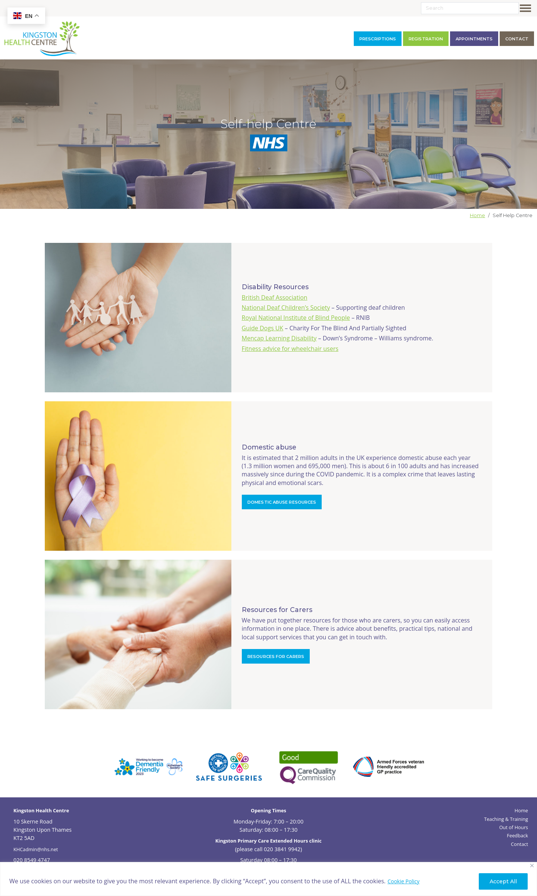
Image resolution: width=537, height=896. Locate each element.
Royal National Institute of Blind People (296, 317)
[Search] (470, 8)
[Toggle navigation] (527, 8)
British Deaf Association (274, 297)
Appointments (474, 38)
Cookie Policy (403, 881)
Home (477, 215)
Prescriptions (377, 38)
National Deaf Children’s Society (286, 307)
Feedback (517, 835)
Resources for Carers (275, 656)
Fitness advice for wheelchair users (290, 349)
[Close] (532, 865)
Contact (519, 844)
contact (516, 38)
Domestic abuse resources (281, 502)
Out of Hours (513, 827)
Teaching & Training (506, 819)
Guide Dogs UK (263, 328)
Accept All (503, 881)
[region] (268, 879)
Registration (426, 38)
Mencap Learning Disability (279, 338)
